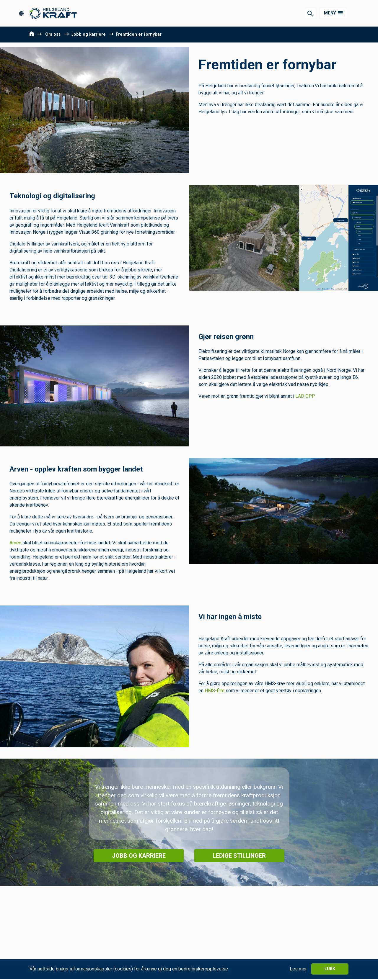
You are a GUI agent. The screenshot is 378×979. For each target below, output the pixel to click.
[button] (333, 13)
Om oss (53, 34)
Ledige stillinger (239, 855)
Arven (15, 543)
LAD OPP (305, 396)
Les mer (298, 969)
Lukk (330, 968)
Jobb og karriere (88, 34)
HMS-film (215, 690)
